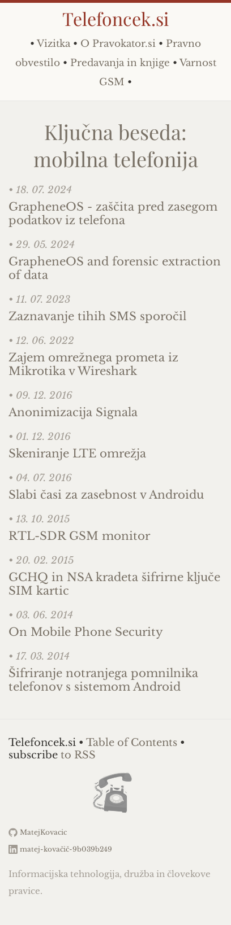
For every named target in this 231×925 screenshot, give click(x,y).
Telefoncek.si (115, 18)
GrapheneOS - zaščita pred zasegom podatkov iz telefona (112, 213)
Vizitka (53, 44)
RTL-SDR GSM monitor (79, 536)
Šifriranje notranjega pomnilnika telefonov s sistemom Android (103, 679)
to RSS (78, 755)
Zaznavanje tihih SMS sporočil (97, 316)
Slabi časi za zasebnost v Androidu (106, 494)
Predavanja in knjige (120, 63)
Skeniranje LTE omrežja (77, 453)
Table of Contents (131, 742)
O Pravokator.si (118, 44)
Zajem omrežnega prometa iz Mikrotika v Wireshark (93, 364)
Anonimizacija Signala (73, 412)
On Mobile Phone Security (85, 632)
